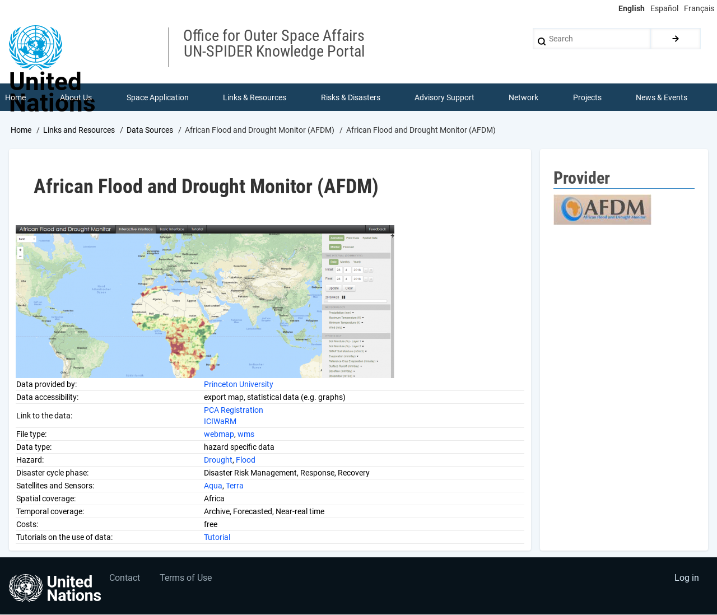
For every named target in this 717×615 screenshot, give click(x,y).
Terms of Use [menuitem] (186, 579)
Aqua (213, 485)
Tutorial (217, 537)
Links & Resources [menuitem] (254, 97)
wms (246, 434)
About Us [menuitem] (76, 97)
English (631, 8)
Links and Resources (79, 130)
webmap (219, 434)
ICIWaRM (220, 421)
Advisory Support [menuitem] (444, 97)
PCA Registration (233, 410)
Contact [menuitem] (125, 579)
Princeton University (238, 384)
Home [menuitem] (15, 97)
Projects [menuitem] (587, 97)
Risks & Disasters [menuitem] (350, 97)
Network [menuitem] (524, 97)
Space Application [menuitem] (158, 97)
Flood (245, 459)
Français (699, 8)
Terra (235, 485)
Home (21, 130)
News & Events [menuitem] (662, 97)
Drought (218, 459)
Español (664, 8)
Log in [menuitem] (686, 579)
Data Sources (150, 130)
